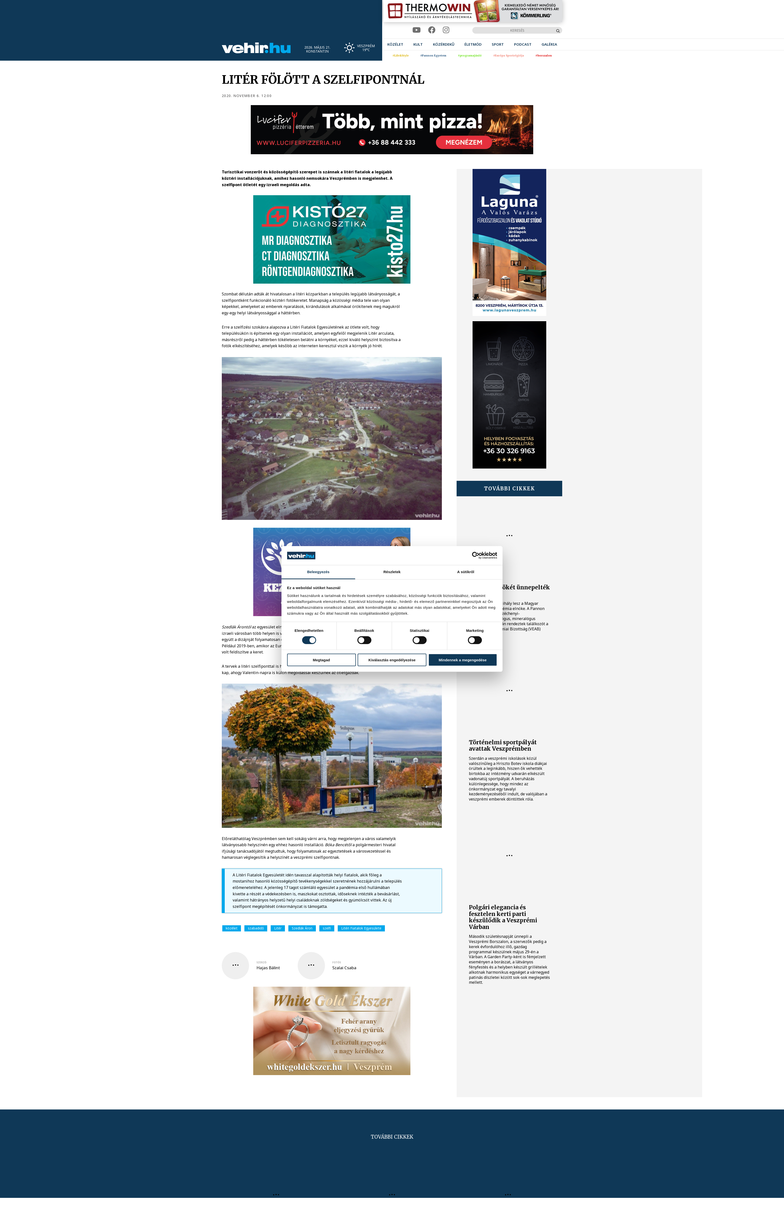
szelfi (327, 928)
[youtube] (416, 30)
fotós (336, 962)
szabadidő (256, 928)
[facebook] (431, 30)
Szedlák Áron (302, 928)
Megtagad (321, 660)
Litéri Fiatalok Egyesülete (361, 928)
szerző (261, 962)
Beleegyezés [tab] (318, 572)
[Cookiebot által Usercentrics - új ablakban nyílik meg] (475, 555)
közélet (232, 928)
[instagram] (446, 30)
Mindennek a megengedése (463, 660)
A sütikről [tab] (465, 572)
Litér (277, 928)
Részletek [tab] (392, 572)
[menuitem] (395, 44)
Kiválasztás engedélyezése (392, 660)
